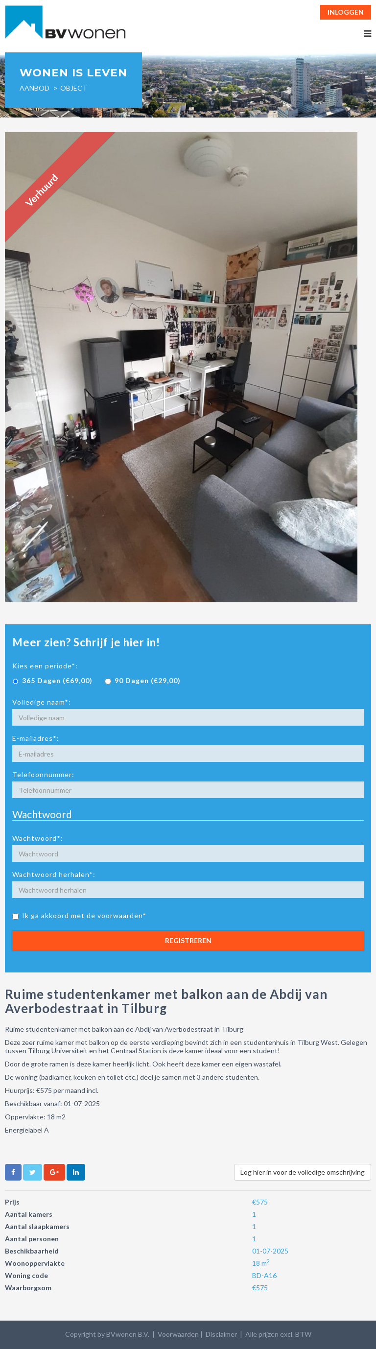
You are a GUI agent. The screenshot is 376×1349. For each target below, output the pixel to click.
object (73, 88)
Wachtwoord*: (37, 838)
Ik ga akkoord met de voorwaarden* (79, 915)
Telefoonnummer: (43, 774)
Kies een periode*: (45, 666)
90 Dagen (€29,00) (143, 680)
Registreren (188, 940)
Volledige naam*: (41, 702)
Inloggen (346, 12)
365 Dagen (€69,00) (52, 680)
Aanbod (34, 88)
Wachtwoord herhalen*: (53, 874)
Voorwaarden (178, 1334)
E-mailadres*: (35, 738)
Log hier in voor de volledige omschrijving (302, 1172)
